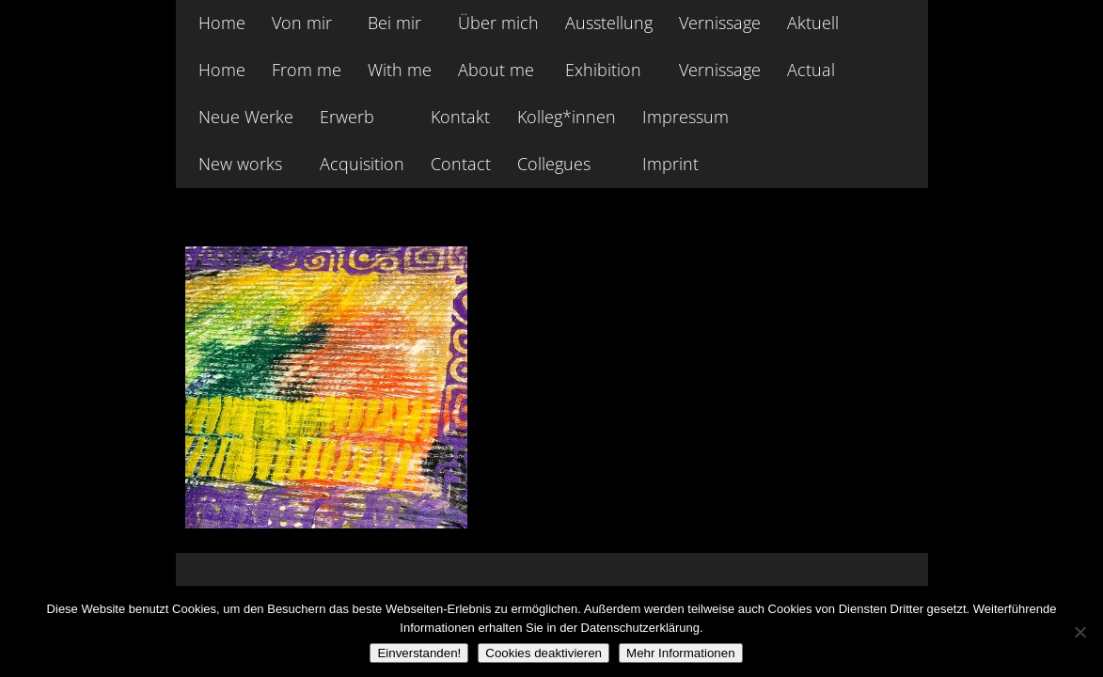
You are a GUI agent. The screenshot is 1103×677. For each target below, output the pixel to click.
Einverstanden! (419, 653)
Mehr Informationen (680, 653)
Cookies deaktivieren (543, 653)
